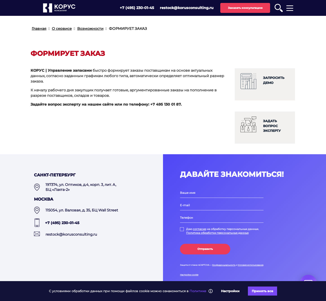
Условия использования (250, 265)
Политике (197, 291)
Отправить (205, 249)
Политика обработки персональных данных (217, 233)
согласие (199, 229)
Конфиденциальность (223, 265)
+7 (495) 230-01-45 (137, 8)
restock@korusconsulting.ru (186, 8)
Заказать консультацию (245, 7)
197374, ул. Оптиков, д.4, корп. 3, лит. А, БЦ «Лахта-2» (81, 187)
